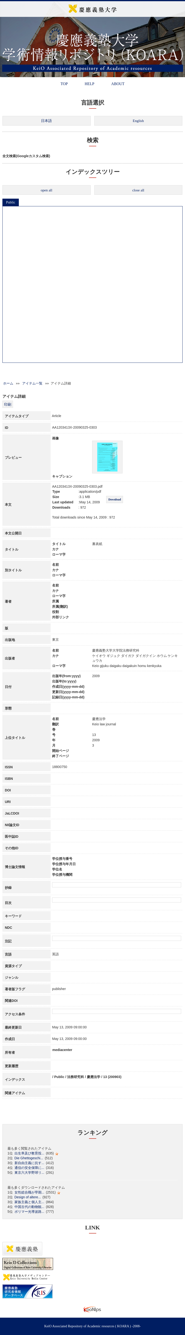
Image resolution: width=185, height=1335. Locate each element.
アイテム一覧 (32, 383)
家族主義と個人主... (29, 1202)
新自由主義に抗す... (29, 1163)
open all (46, 190)
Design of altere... (27, 1197)
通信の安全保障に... (29, 1168)
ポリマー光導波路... (29, 1212)
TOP (64, 84)
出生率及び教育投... (29, 1153)
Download (114, 499)
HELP (89, 84)
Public (10, 202)
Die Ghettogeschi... (28, 1158)
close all (138, 190)
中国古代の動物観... (29, 1207)
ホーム (8, 383)
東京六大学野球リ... (29, 1172)
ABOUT (117, 84)
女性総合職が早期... (29, 1192)
